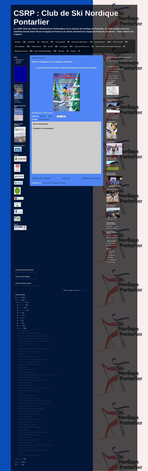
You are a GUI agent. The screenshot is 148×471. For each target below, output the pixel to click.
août (20, 313)
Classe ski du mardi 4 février (27, 448)
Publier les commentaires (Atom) (54, 183)
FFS (109, 73)
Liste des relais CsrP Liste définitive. (30, 333)
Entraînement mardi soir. (26, 383)
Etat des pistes (112, 71)
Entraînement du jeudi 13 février (28, 406)
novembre (22, 305)
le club (50, 46)
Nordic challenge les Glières (27, 424)
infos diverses (20, 46)
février (21, 328)
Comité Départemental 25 (116, 69)
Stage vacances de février (26, 370)
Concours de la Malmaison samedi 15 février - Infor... (35, 401)
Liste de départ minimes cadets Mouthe (31, 362)
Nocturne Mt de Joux (81, 46)
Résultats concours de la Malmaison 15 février (33, 380)
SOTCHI (21, 393)
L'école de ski (36, 46)
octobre (21, 307)
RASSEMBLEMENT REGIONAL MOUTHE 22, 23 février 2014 (38, 375)
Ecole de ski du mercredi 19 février (29, 377)
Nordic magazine (113, 78)
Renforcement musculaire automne (108, 46)
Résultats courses (21, 51)
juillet (21, 315)
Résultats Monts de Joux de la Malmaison (31, 409)
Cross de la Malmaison (79, 42)
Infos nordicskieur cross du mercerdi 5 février (32, 450)
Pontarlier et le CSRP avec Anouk (29, 364)
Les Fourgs (111, 262)
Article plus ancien (91, 178)
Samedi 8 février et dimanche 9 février (30, 435)
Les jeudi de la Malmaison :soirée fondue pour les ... (34, 338)
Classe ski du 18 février (26, 385)
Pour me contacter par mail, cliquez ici (112, 227)
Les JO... (21, 346)
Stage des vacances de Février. (28, 357)
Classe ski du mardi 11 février (28, 422)
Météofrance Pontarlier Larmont (20, 61)
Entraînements (99, 42)
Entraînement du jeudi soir (26, 372)
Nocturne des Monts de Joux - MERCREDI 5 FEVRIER (35, 445)
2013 (19, 462)
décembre (22, 302)
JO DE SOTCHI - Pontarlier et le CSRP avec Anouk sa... (36, 403)
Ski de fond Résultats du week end (29, 456)
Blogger (82, 290)
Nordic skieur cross (24, 437)
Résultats (22, 453)
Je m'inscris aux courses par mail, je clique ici (119, 61)
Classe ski (44, 42)
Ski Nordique (112, 80)
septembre (22, 310)
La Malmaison (112, 260)
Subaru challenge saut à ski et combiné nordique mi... (34, 388)
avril (20, 323)
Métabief (111, 257)
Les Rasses (111, 255)
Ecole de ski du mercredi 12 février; (29, 414)
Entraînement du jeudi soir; (27, 344)
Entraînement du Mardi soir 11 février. (30, 419)
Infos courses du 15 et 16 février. (29, 411)
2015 (19, 297)
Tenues (73, 51)
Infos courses (118, 42)
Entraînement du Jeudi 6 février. (28, 440)
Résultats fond (23, 354)
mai (20, 320)
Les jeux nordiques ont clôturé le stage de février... (34, 341)
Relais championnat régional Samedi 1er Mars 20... (34, 349)
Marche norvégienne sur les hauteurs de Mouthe (33, 432)
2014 (19, 300)
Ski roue (61, 51)
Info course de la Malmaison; (27, 396)
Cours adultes (60, 42)
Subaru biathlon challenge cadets (29, 390)
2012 (19, 465)
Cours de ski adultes (25, 416)
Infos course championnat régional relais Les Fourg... (34, 336)
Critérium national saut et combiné (29, 427)
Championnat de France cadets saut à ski (31, 351)
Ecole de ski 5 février (25, 443)
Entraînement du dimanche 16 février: (30, 398)
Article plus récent (41, 178)
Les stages (63, 46)
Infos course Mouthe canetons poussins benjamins (34, 359)
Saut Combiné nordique (42, 51)
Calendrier (31, 42)
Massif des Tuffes (111, 252)
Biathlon (18, 42)
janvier (21, 459)
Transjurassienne (24, 429)
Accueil (66, 178)
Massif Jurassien (113, 76)
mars (20, 326)
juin (20, 318)
